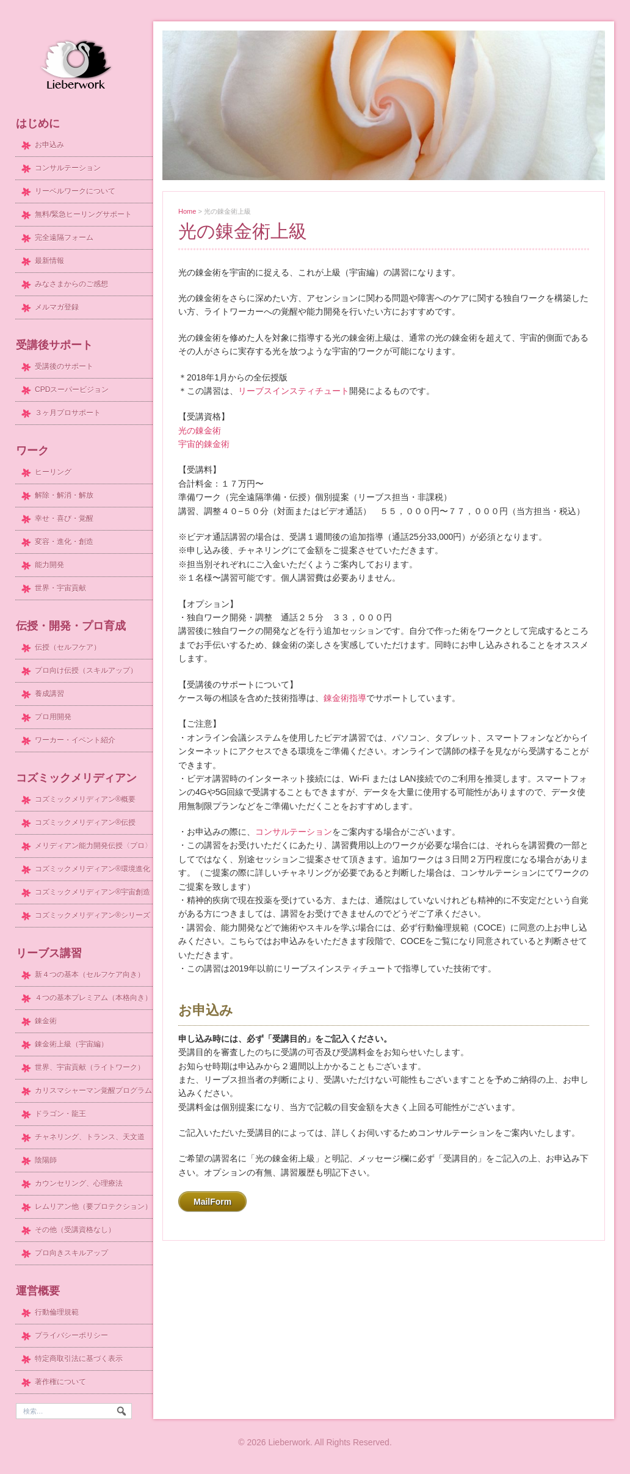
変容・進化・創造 (64, 541)
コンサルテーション (293, 832)
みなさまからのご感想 (71, 284)
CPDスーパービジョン (72, 389)
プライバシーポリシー (71, 1335)
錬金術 (46, 1021)
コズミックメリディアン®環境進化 (92, 869)
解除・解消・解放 (64, 495)
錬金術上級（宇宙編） (71, 1044)
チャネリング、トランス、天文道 (90, 1137)
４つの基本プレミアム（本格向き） (93, 997)
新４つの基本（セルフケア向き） (90, 974)
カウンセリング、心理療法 (79, 1183)
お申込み (49, 144)
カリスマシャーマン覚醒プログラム (93, 1090)
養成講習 (49, 693)
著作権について (60, 1382)
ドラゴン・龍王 (60, 1113)
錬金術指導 (345, 698)
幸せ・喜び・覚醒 (64, 518)
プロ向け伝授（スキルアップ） (86, 670)
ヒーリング (53, 472)
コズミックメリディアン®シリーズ (92, 915)
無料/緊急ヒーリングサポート (83, 214)
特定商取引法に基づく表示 (79, 1358)
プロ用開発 (53, 717)
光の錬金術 (199, 430)
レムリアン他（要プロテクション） (93, 1206)
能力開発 (49, 565)
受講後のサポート (64, 366)
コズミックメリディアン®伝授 (85, 822)
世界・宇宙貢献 (60, 588)
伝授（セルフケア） (68, 647)
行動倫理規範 (57, 1312)
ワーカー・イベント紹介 (75, 740)
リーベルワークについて (75, 191)
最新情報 (49, 260)
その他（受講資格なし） (75, 1229)
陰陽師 (46, 1160)
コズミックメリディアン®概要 (85, 799)
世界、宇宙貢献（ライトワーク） (90, 1067)
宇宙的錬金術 (204, 444)
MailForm (212, 1202)
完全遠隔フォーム (64, 237)
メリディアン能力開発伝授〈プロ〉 (93, 845)
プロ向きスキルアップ (71, 1253)
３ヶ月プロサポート (68, 412)
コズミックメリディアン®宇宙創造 (92, 892)
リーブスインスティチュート (293, 391)
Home (187, 211)
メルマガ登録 (57, 307)
